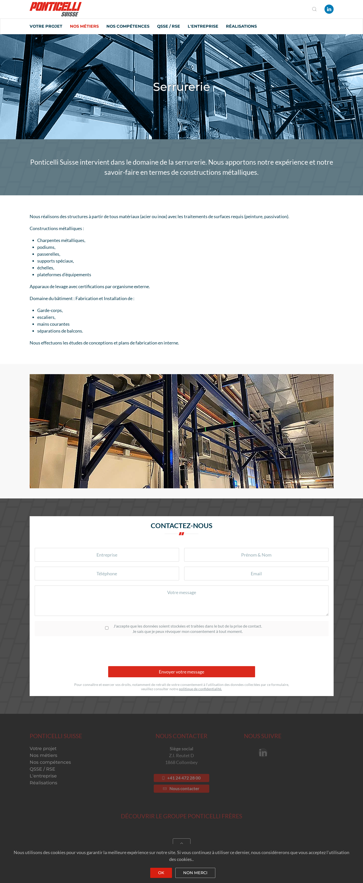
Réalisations (241, 26)
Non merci (195, 872)
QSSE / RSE (168, 26)
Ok (161, 872)
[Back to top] (181, 843)
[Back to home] (56, 9)
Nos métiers (84, 26)
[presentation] (181, 651)
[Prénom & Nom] (256, 555)
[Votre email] (256, 573)
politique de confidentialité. (200, 689)
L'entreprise (203, 26)
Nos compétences (127, 26)
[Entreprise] (107, 555)
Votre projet (46, 26)
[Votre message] (182, 600)
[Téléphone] (107, 573)
